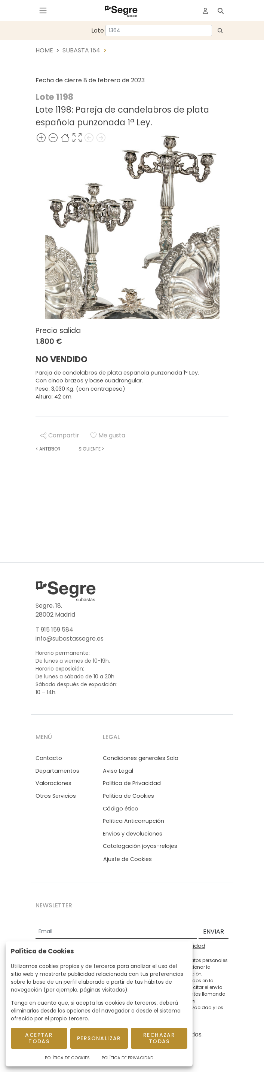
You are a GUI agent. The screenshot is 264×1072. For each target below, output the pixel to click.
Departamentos (57, 771)
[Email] (116, 932)
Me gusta (107, 435)
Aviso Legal (118, 771)
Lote (97, 30)
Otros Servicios (56, 796)
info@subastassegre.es (70, 638)
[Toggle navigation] (43, 10)
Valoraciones (53, 783)
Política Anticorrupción (133, 821)
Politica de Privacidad (132, 783)
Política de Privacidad (127, 1058)
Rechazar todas (159, 1038)
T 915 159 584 (54, 629)
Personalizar (99, 1038)
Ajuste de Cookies (127, 859)
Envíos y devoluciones (132, 833)
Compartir (59, 435)
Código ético (120, 808)
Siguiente (91, 449)
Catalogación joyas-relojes (140, 846)
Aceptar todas (39, 1038)
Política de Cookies (67, 1058)
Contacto (49, 758)
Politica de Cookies (128, 796)
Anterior (48, 449)
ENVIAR (213, 931)
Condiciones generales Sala (140, 758)
